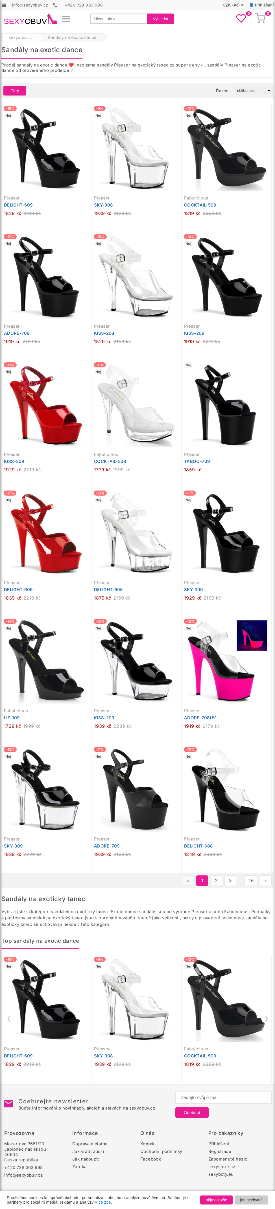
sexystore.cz (221, 1166)
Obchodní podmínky (161, 1151)
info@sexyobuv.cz (23, 1175)
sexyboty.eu (220, 1174)
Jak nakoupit (85, 1159)
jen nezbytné (251, 1200)
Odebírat (192, 1112)
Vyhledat (160, 19)
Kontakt (148, 1143)
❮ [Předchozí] (8, 1018)
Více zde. (103, 1202)
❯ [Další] (266, 1018)
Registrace (219, 1151)
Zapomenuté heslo (227, 1159)
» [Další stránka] (265, 880)
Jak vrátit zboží (88, 1151)
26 (251, 880)
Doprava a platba (89, 1143)
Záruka (79, 1166)
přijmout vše (216, 1200)
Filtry (14, 90)
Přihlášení (264, 5)
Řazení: (223, 90)
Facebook (150, 1159)
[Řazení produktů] (252, 90)
